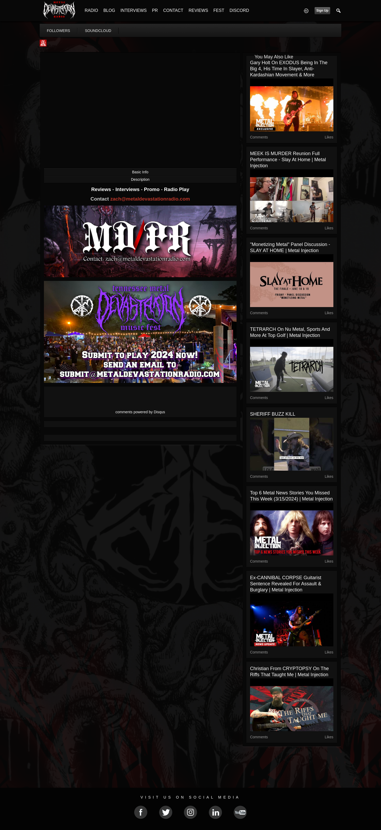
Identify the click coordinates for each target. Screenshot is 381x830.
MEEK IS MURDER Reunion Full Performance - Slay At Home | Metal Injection (288, 159)
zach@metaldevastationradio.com (150, 199)
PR (155, 10)
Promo (152, 189)
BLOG (109, 10)
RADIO (91, 10)
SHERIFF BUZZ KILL (272, 414)
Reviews (101, 189)
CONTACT (173, 10)
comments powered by (140, 412)
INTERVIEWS (133, 10)
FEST (219, 10)
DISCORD (239, 10)
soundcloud (98, 31)
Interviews (128, 189)
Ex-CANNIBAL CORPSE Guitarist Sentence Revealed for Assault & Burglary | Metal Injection (285, 583)
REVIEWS (198, 10)
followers (58, 31)
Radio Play (176, 189)
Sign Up (322, 10)
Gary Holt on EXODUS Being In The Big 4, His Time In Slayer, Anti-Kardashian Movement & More (289, 68)
